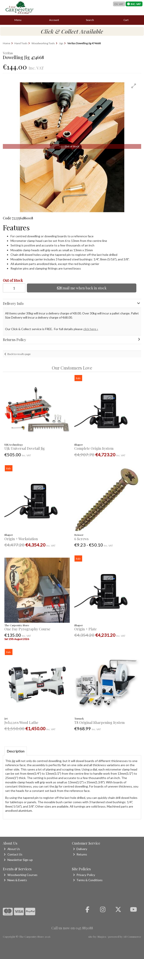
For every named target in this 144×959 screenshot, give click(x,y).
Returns (80, 854)
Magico (101, 936)
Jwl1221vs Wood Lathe (21, 722)
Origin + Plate (85, 629)
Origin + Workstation (21, 538)
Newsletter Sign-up (18, 860)
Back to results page (19, 354)
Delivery (80, 849)
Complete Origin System (93, 448)
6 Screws (81, 538)
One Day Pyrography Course (27, 629)
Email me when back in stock (81, 288)
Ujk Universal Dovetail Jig (24, 448)
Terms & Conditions (87, 880)
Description (15, 751)
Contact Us (13, 854)
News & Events (15, 880)
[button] (133, 85)
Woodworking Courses (20, 875)
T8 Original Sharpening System (99, 722)
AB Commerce (132, 936)
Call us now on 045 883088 (72, 928)
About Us (12, 849)
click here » (90, 329)
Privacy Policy (84, 875)
